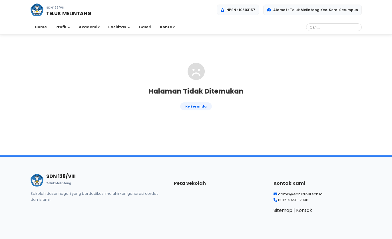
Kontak (167, 27)
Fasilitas (119, 27)
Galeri (145, 27)
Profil (62, 27)
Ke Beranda (196, 106)
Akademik (89, 27)
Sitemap (283, 210)
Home (41, 27)
